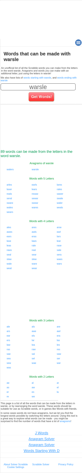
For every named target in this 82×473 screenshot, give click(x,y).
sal (33, 354)
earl (59, 232)
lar (33, 340)
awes (9, 232)
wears (10, 212)
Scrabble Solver (40, 464)
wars (59, 263)
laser (9, 189)
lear (59, 241)
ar (58, 383)
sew (9, 363)
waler (59, 203)
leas (9, 245)
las (58, 340)
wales (10, 207)
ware (34, 263)
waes (59, 259)
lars (59, 236)
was (9, 367)
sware (10, 203)
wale (9, 263)
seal (9, 254)
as (8, 387)
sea (9, 358)
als (33, 326)
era (58, 335)
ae (8, 383)
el (58, 387)
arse (59, 227)
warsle (35, 169)
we (33, 396)
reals (9, 194)
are (58, 326)
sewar (35, 198)
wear (34, 268)
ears (9, 236)
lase (9, 241)
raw (34, 349)
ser (58, 358)
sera (59, 254)
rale (34, 245)
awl (58, 331)
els (33, 335)
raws (9, 250)
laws (34, 241)
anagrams (65, 421)
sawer (60, 194)
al (33, 383)
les (58, 345)
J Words (41, 433)
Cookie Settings (15, 467)
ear (8, 335)
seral (9, 198)
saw (59, 354)
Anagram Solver (42, 439)
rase (59, 245)
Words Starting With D (42, 451)
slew (34, 259)
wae (34, 363)
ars (8, 331)
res (58, 349)
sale (59, 250)
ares (34, 227)
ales (9, 227)
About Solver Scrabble (16, 464)
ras (8, 349)
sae (9, 354)
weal (9, 268)
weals (60, 207)
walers (10, 169)
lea (33, 345)
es (33, 392)
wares (35, 207)
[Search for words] (41, 97)
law (8, 345)
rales (59, 189)
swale (60, 198)
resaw (35, 194)
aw (33, 387)
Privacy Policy (65, 464)
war (59, 363)
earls (34, 184)
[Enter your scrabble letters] (38, 86)
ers (8, 340)
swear (35, 203)
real (34, 250)
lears (34, 189)
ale (8, 326)
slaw (9, 259)
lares (59, 184)
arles (9, 184)
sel (33, 358)
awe (34, 331)
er (8, 392)
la (58, 392)
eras (34, 236)
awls (34, 232)
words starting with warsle (37, 77)
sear (34, 254)
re (8, 396)
